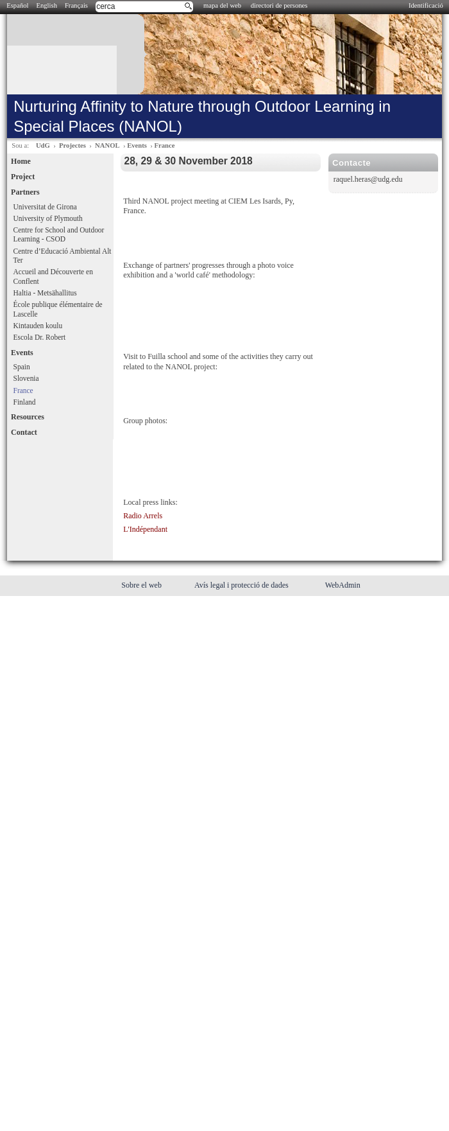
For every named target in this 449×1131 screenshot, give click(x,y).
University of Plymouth (48, 218)
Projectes (72, 145)
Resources (27, 416)
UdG (43, 145)
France (164, 145)
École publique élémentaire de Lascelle (58, 309)
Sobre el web (142, 585)
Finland (24, 402)
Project (23, 176)
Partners (25, 192)
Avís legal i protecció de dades (242, 585)
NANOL (107, 145)
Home (21, 161)
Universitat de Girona (45, 207)
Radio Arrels (142, 515)
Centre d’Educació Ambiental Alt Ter (62, 256)
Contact (24, 432)
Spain (21, 367)
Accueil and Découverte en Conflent (53, 276)
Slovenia (26, 378)
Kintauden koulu (38, 325)
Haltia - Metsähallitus (45, 293)
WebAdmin (342, 585)
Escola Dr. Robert (39, 337)
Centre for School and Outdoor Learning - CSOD (59, 234)
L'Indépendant (145, 529)
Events (137, 145)
